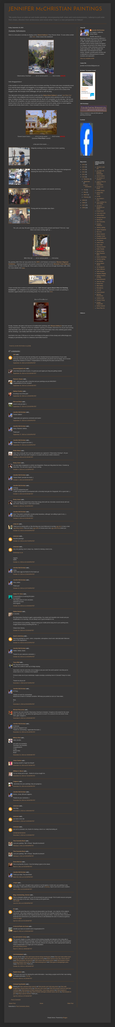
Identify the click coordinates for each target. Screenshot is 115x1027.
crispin (15, 882)
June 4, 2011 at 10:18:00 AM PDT (22, 889)
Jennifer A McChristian (86, 122)
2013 (83, 169)
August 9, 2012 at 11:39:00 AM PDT (23, 931)
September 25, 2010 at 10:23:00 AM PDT (24, 373)
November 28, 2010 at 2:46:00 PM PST (24, 800)
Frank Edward (101, 292)
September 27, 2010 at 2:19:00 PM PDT (24, 420)
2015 (83, 164)
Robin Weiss (17, 450)
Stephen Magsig (101, 273)
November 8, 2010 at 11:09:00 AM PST (24, 718)
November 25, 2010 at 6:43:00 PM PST (24, 786)
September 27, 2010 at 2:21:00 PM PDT (24, 445)
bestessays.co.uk (18, 552)
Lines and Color (101, 213)
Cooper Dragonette (100, 303)
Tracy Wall (16, 662)
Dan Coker (100, 245)
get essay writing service (20, 946)
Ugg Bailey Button (18, 528)
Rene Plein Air (101, 308)
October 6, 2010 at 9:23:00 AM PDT (23, 518)
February (86, 197)
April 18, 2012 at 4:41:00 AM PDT (22, 921)
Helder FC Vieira (18, 594)
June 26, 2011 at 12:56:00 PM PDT (23, 903)
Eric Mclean (100, 261)
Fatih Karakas (100, 271)
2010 (83, 177)
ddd (14, 354)
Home (41, 1003)
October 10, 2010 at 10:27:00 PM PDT (24, 541)
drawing (47, 887)
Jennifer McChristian (19, 412)
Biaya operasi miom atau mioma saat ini (58, 958)
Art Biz (98, 196)
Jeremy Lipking (101, 227)
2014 (83, 167)
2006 (83, 207)
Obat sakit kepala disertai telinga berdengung (38, 957)
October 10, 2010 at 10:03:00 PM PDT (24, 530)
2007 (83, 205)
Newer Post (12, 1003)
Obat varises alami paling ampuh (44, 960)
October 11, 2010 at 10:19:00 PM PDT (24, 562)
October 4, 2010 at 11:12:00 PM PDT (23, 469)
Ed (14, 909)
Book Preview (84, 98)
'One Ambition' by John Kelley (101, 202)
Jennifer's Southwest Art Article (100, 207)
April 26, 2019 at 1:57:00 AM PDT (22, 996)
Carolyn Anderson (99, 224)
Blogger (65, 1017)
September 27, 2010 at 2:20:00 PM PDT (24, 434)
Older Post (70, 1003)
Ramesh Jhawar (18, 379)
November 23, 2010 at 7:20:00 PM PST (24, 776)
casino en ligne (17, 918)
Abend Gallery (101, 176)
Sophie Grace (17, 972)
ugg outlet (36, 528)
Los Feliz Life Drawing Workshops (100, 172)
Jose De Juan (100, 281)
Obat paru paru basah (41, 988)
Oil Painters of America (101, 178)
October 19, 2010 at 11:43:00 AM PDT (23, 606)
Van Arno (99, 232)
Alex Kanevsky (101, 221)
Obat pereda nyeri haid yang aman (48, 986)
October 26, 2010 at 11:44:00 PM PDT (24, 656)
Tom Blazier (100, 240)
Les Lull (99, 290)
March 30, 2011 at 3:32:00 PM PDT (23, 877)
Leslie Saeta (100, 242)
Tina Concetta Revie (19, 841)
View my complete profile (87, 58)
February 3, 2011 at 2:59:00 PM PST (23, 845)
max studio (16, 901)
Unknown (16, 536)
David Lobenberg (18, 636)
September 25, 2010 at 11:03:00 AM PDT (24, 385)
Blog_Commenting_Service (21, 895)
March (86, 194)
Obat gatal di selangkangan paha (59, 962)
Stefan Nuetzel (17, 611)
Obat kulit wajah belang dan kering (34, 958)
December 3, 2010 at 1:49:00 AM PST (23, 810)
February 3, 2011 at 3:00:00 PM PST (23, 856)
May (85, 192)
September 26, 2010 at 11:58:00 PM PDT (24, 396)
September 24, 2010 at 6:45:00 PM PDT (24, 363)
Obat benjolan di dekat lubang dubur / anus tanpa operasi (38, 990)
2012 (83, 172)
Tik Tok (28, 976)
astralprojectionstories (19, 833)
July (85, 189)
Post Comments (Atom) (22, 1006)
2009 (83, 200)
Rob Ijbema (100, 288)
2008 (83, 202)
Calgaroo (16, 781)
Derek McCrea (17, 862)
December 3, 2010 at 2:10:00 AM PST (23, 821)
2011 (83, 174)
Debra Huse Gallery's (50, 95)
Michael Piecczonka (100, 295)
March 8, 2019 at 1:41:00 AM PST (22, 978)
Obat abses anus (22, 964)
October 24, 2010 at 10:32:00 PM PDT (24, 642)
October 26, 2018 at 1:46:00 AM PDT (23, 966)
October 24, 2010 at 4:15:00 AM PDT (23, 630)
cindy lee (16, 524)
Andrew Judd (100, 298)
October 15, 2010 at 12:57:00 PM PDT (24, 588)
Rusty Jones (17, 463)
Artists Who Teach (100, 193)
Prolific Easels (101, 190)
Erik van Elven (17, 401)
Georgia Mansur (101, 217)
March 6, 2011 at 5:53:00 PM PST (22, 866)
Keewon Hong (101, 300)
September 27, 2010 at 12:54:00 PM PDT (24, 406)
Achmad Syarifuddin (19, 984)
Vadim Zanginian (101, 229)
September (87, 181)
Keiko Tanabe (100, 249)
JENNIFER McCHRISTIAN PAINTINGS (55, 9)
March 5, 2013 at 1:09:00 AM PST (22, 949)
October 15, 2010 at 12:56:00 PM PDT (24, 574)
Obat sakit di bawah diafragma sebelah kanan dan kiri (44, 992)
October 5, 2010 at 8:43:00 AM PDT (23, 494)
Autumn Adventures (87, 185)
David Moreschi (101, 279)
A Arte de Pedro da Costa (20, 926)
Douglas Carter (101, 236)
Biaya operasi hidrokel (25, 993)
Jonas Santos (17, 760)
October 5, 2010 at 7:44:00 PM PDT (23, 506)
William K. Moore (18, 771)
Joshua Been (100, 215)
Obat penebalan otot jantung (24, 960)
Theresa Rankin (101, 247)
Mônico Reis (17, 737)
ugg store (58, 526)
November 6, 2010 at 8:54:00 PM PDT (23, 704)
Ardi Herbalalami (18, 954)
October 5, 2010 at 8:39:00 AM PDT (23, 480)
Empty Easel (100, 211)
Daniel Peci (100, 283)
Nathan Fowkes (17, 391)
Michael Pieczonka (18, 709)
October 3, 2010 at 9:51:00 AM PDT (23, 457)
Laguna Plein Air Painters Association (101, 183)
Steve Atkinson (101, 269)
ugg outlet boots (55, 528)
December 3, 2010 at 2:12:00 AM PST (23, 835)
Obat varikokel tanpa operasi (28, 986)
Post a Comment (15, 999)
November (87, 179)
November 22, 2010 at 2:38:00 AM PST (24, 755)
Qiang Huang (100, 251)
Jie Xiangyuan (101, 267)
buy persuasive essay (19, 937)
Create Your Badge (85, 157)
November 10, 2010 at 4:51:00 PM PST (24, 732)
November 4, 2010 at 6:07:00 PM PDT (23, 683)
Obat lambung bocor (40, 962)
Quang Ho (99, 219)
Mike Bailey (100, 285)
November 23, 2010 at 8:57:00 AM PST (24, 765)
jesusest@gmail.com (19, 368)
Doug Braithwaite (101, 238)
